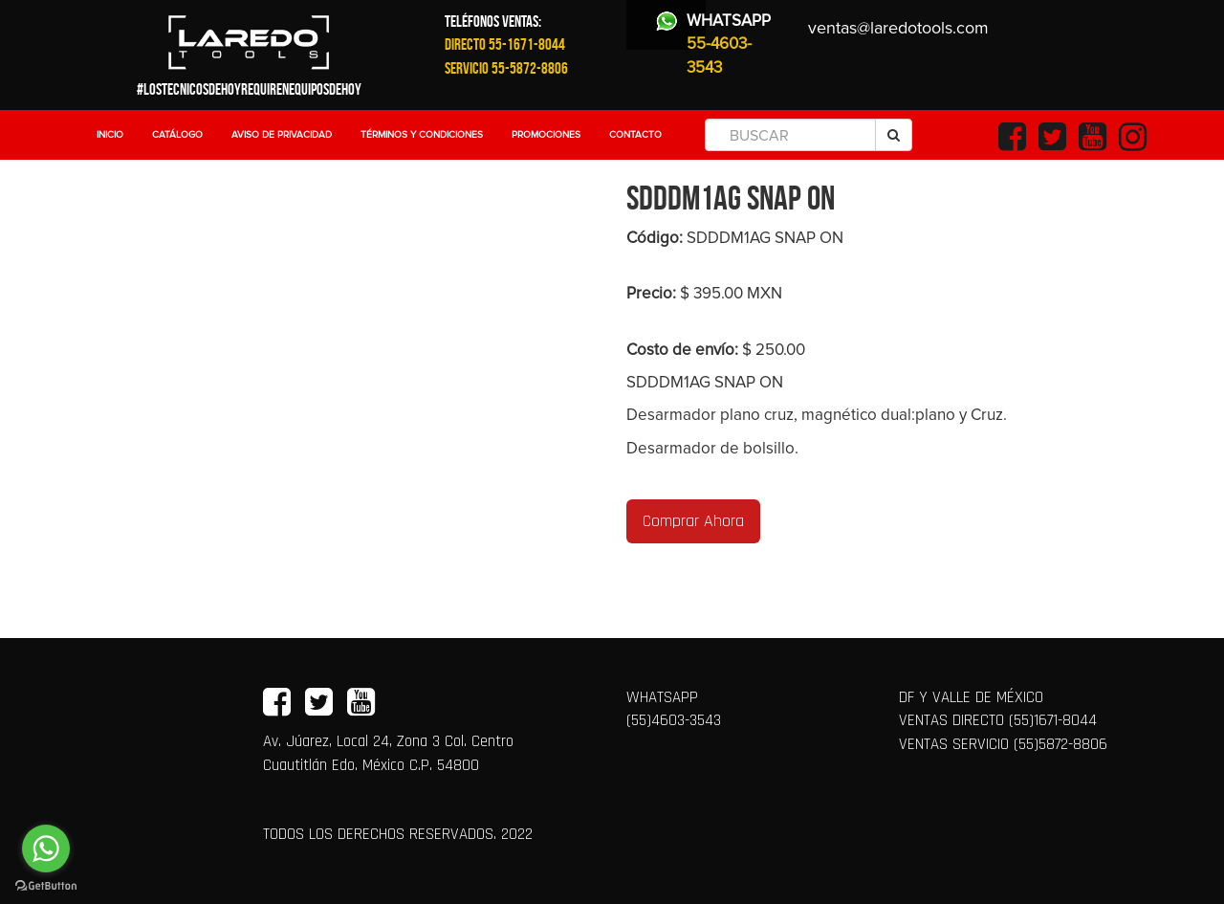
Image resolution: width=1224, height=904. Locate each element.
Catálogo (177, 135)
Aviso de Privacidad (281, 135)
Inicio (110, 135)
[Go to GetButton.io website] (45, 885)
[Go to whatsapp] (46, 848)
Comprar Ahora (693, 521)
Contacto (635, 135)
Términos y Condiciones (422, 135)
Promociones (546, 135)
